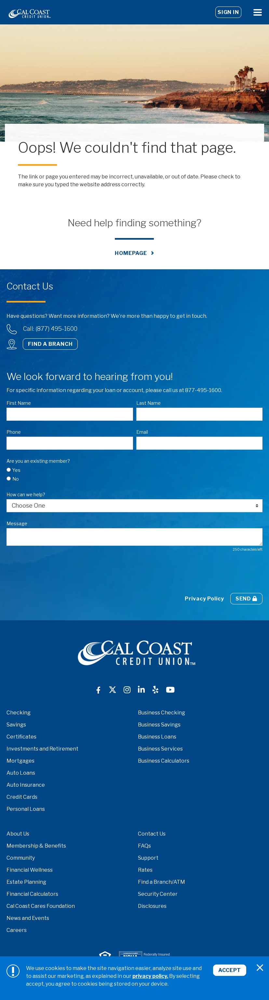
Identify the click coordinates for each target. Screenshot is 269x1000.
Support (148, 858)
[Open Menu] (257, 12)
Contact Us (152, 834)
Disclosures (152, 906)
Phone (14, 432)
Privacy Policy (204, 599)
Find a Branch (50, 344)
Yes (16, 470)
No (15, 479)
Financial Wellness (30, 870)
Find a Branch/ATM (161, 882)
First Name (19, 403)
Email (142, 432)
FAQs (144, 846)
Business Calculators (163, 761)
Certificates (21, 737)
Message (17, 523)
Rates (145, 870)
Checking (19, 713)
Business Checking (161, 713)
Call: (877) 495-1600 (50, 328)
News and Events (28, 918)
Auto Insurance (26, 785)
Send (246, 599)
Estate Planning (26, 882)
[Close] (259, 967)
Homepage (131, 253)
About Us (18, 834)
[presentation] (56, 572)
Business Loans (157, 737)
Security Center (158, 894)
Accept (229, 970)
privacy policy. (150, 976)
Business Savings (159, 725)
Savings (16, 725)
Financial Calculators (32, 894)
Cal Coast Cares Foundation (41, 906)
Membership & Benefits (36, 846)
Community (21, 858)
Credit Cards (22, 797)
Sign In (228, 12)
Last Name (148, 403)
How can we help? (26, 494)
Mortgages (20, 761)
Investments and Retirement (42, 749)
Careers (17, 930)
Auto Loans (21, 773)
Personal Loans (26, 809)
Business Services (160, 749)
